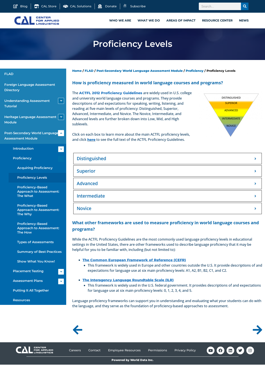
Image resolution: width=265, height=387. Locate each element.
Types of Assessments (35, 243)
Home (77, 71)
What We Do (149, 20)
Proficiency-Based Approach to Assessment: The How (38, 228)
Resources (21, 301)
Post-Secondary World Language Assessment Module (31, 136)
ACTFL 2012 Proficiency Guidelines (110, 94)
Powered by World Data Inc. (132, 360)
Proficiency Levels (32, 178)
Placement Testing (28, 272)
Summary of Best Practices (39, 252)
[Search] (244, 6)
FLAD (8, 74)
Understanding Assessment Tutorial (27, 104)
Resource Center (217, 20)
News (244, 20)
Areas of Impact (181, 20)
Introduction (23, 149)
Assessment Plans (28, 281)
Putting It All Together (31, 291)
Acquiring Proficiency (35, 168)
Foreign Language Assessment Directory (29, 88)
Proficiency (22, 159)
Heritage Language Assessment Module (30, 120)
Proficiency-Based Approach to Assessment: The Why (38, 210)
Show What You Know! (36, 262)
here (91, 140)
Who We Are (120, 20)
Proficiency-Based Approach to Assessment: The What (38, 192)
